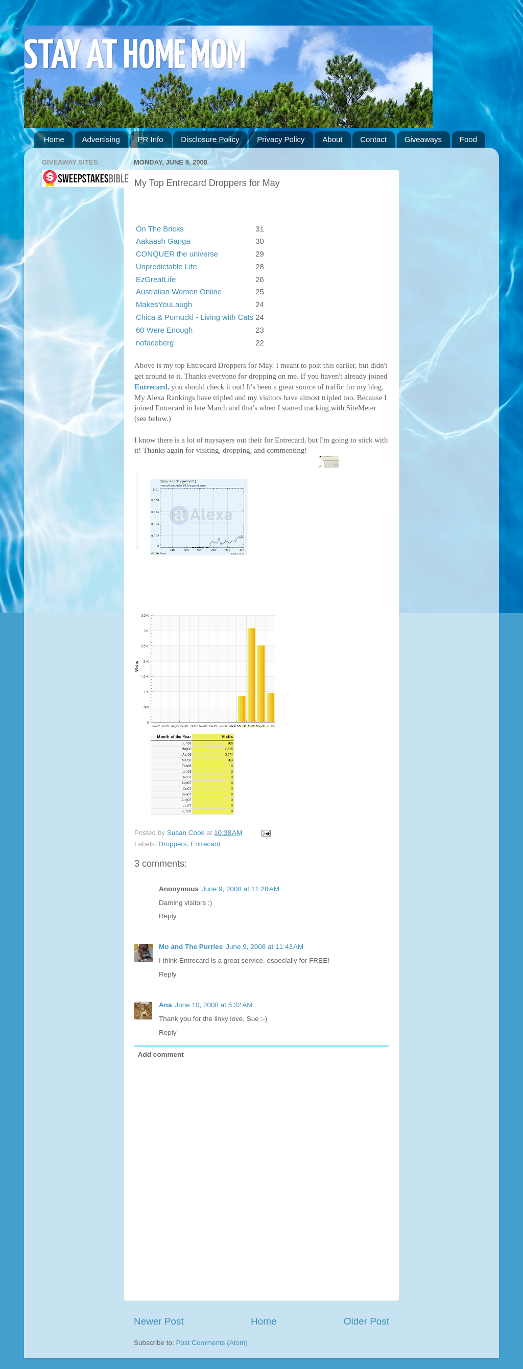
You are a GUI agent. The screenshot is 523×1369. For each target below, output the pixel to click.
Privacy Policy (280, 139)
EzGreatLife (156, 279)
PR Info (150, 139)
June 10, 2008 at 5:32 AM (214, 1005)
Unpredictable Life (166, 267)
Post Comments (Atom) (212, 1343)
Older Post (366, 1321)
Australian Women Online (179, 292)
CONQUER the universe (177, 254)
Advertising (101, 139)
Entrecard (151, 387)
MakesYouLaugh (164, 304)
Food (468, 139)
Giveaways (423, 139)
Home (54, 139)
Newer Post (159, 1321)
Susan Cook (186, 833)
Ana (165, 1005)
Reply (168, 916)
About (332, 139)
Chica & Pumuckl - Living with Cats (194, 317)
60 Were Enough (164, 330)
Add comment (161, 1054)
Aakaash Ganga (163, 241)
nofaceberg (155, 343)
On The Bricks (160, 229)
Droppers (172, 844)
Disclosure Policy (210, 139)
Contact (373, 139)
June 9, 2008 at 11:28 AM (240, 889)
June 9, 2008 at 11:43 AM (264, 946)
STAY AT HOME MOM (135, 57)
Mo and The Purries (191, 946)
